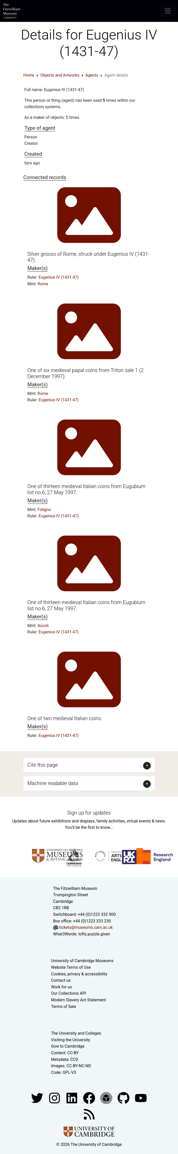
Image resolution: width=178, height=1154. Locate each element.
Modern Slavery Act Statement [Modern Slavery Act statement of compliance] (78, 1000)
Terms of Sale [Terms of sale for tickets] (63, 1006)
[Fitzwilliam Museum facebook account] (72, 1097)
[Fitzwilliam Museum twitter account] (37, 1097)
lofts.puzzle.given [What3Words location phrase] (94, 934)
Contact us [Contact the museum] (61, 980)
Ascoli (43, 625)
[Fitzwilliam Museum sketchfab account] (106, 1097)
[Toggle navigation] (168, 11)
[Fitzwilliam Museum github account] (124, 1097)
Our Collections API (68, 993)
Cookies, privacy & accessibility (79, 974)
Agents (92, 75)
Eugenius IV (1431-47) (59, 277)
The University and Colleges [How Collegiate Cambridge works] (76, 1033)
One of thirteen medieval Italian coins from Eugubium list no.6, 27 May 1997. (87, 489)
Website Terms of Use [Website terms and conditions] (71, 967)
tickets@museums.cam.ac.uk (86, 927)
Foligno (44, 509)
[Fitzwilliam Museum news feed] (89, 1114)
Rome (42, 283)
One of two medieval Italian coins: (65, 718)
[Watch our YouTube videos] (141, 1097)
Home (28, 75)
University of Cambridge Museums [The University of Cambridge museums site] (82, 960)
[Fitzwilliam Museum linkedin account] (89, 1097)
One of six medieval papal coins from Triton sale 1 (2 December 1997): (86, 373)
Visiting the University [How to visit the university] (70, 1039)
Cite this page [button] (43, 765)
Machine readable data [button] (53, 783)
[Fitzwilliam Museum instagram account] (55, 1097)
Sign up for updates (89, 813)
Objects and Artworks (59, 75)
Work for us (61, 987)
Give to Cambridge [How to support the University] (68, 1046)
